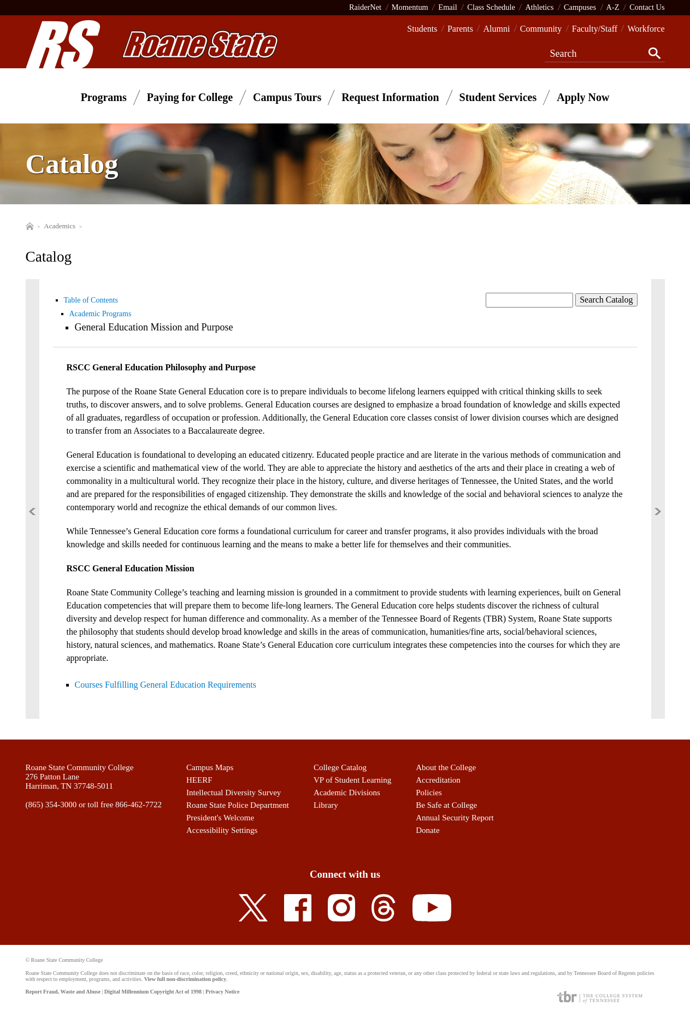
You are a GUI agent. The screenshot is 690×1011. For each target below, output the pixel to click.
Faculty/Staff (594, 28)
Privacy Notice (222, 992)
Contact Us (646, 7)
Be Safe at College (446, 805)
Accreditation (438, 780)
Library (326, 805)
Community (541, 28)
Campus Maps (209, 767)
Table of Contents (91, 300)
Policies (429, 792)
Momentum (410, 7)
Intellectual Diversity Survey (233, 792)
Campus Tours (287, 97)
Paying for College (190, 97)
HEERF (199, 780)
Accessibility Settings (221, 830)
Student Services (498, 97)
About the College (446, 767)
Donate (427, 830)
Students (422, 28)
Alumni (496, 28)
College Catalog (340, 767)
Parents (460, 28)
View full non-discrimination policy (185, 979)
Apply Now (583, 97)
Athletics (539, 7)
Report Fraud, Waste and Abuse (63, 992)
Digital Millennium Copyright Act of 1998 (153, 992)
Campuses (580, 7)
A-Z (613, 7)
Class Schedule (491, 7)
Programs (104, 97)
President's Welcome (220, 817)
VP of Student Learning (352, 780)
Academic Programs (100, 314)
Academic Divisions (347, 792)
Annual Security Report (454, 817)
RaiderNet (365, 7)
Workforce (645, 28)
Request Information (390, 97)
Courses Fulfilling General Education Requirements (165, 684)
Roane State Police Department (237, 805)
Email (447, 7)
